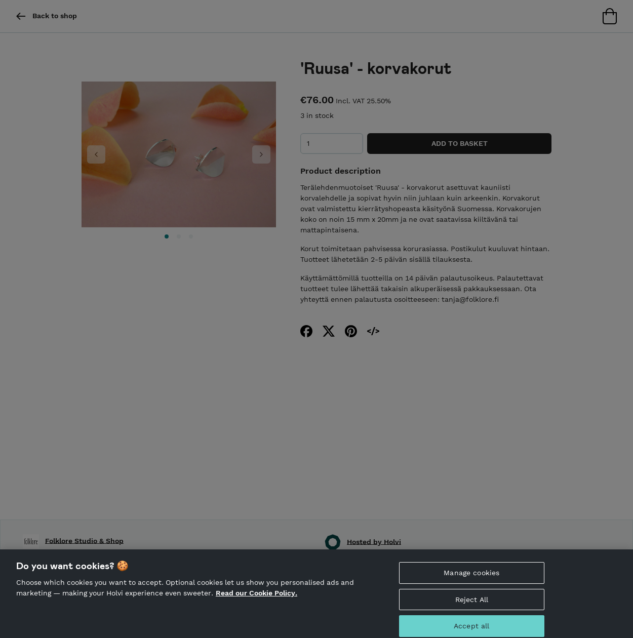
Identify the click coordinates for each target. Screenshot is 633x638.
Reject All (471, 603)
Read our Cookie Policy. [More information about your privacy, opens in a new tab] (256, 597)
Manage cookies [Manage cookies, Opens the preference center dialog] (471, 577)
